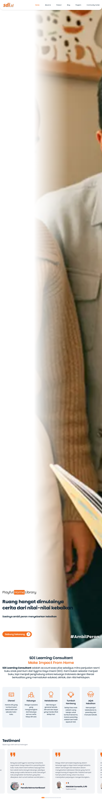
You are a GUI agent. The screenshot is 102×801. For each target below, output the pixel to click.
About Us (48, 5)
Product (58, 5)
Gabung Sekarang (17, 634)
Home (37, 5)
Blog (68, 5)
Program (78, 5)
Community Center (93, 5)
